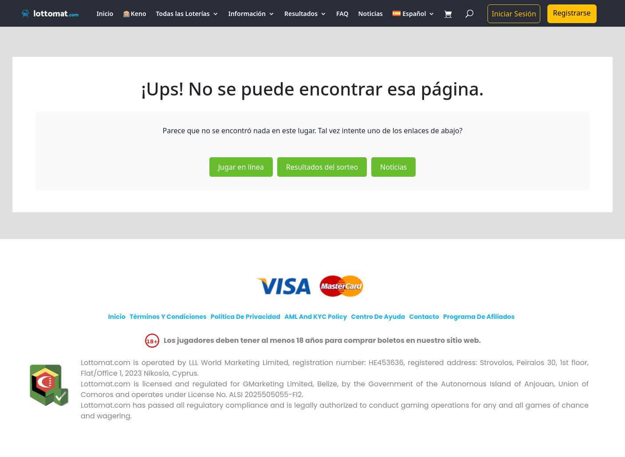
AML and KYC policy (315, 316)
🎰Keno (134, 14)
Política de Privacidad (245, 316)
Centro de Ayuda (378, 316)
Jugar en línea (241, 167)
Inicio (105, 14)
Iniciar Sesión (513, 14)
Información (247, 14)
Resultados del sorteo (322, 167)
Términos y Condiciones (168, 316)
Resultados (301, 14)
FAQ (342, 14)
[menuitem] (414, 19)
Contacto (424, 316)
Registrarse (572, 13)
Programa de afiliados (479, 316)
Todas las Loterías (183, 14)
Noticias (370, 14)
